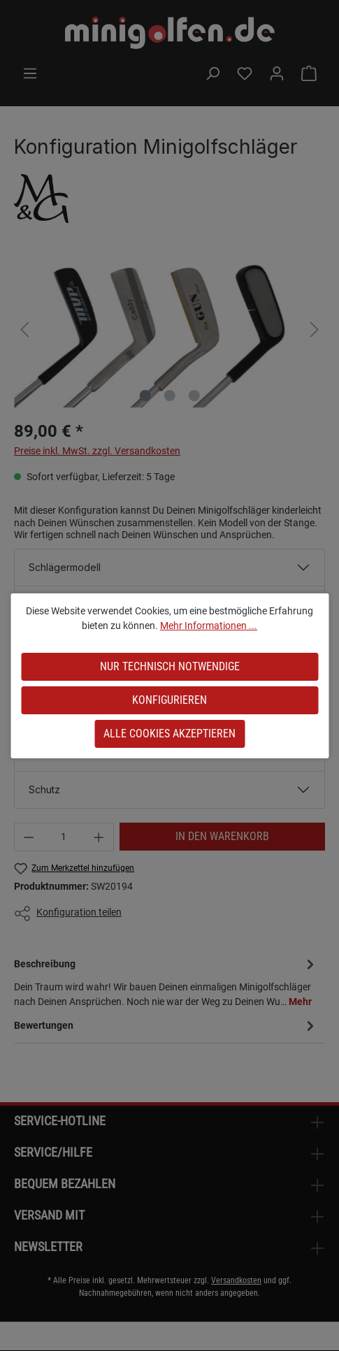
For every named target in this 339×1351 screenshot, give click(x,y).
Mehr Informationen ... (208, 625)
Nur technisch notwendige (170, 666)
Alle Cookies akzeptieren (169, 733)
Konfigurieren (169, 700)
